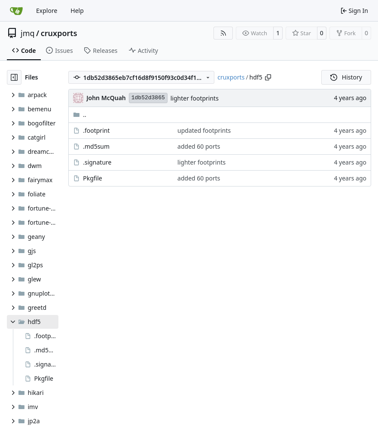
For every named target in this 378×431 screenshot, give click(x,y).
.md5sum (96, 146)
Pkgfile (92, 178)
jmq (28, 33)
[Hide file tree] (14, 77)
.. (79, 114)
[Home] (16, 10)
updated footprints (204, 130)
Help (77, 10)
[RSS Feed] (223, 33)
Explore (46, 10)
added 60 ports (198, 146)
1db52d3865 (148, 98)
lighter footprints (195, 98)
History (346, 77)
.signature (97, 162)
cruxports (59, 33)
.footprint (96, 130)
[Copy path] (268, 77)
